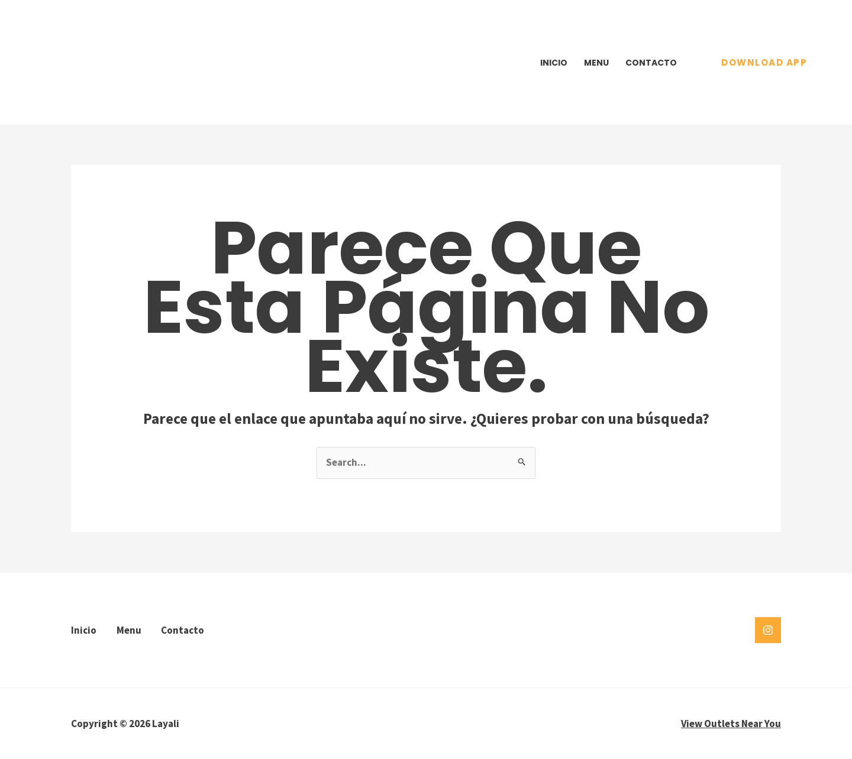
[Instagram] (768, 630)
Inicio (553, 63)
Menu (596, 63)
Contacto (651, 63)
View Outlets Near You (731, 723)
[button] (764, 62)
